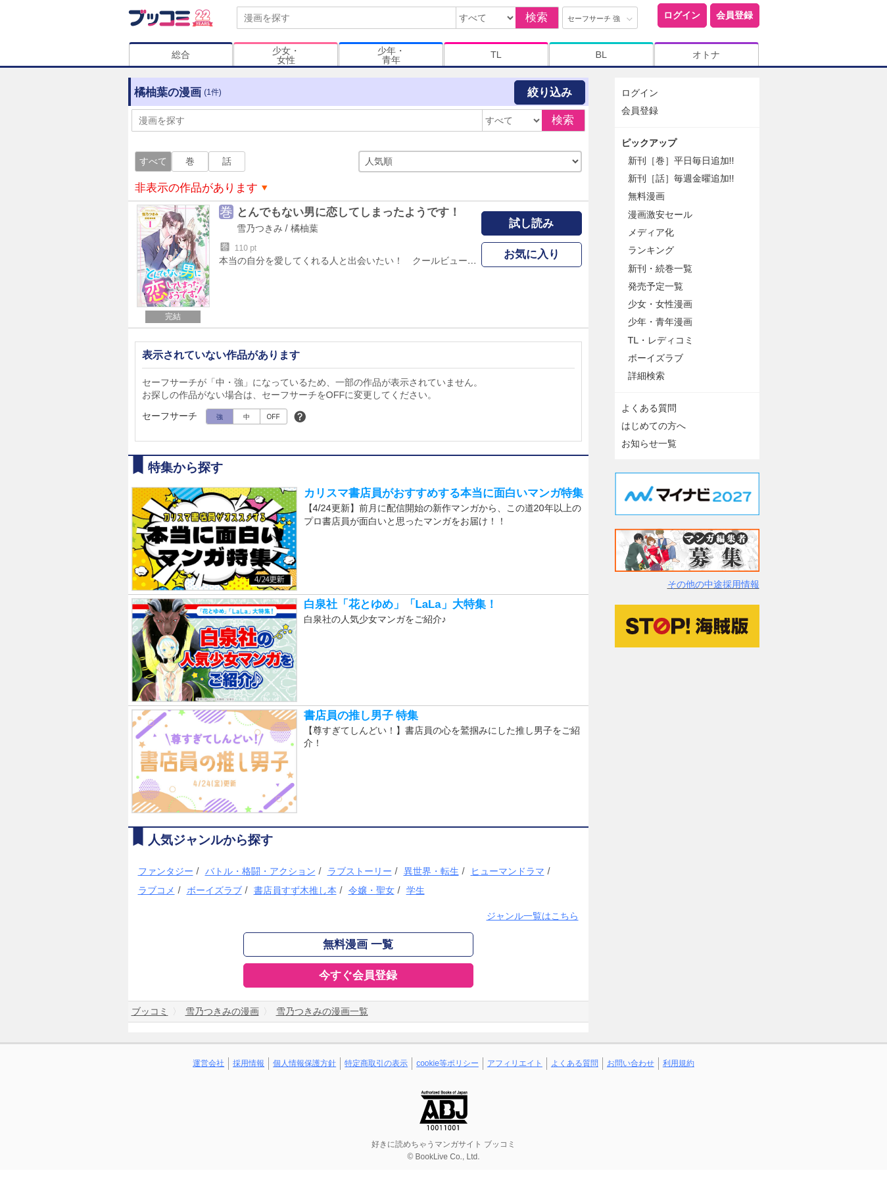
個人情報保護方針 (304, 1063)
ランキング (651, 250)
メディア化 (651, 232)
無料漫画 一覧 (358, 944)
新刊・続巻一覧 (660, 268)
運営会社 (208, 1063)
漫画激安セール (660, 214)
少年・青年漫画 (660, 321)
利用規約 (678, 1063)
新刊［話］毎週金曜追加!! (681, 178)
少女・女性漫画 (660, 304)
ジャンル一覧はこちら (533, 916)
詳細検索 (646, 375)
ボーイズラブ (214, 890)
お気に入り (532, 254)
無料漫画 (646, 196)
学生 (415, 890)
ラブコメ (156, 890)
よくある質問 (649, 408)
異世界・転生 (431, 871)
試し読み (531, 223)
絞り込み (549, 92)
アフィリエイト (514, 1063)
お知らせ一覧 (649, 443)
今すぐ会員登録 (358, 975)
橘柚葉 (304, 228)
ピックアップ (649, 143)
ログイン (681, 15)
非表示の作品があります (196, 188)
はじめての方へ (653, 425)
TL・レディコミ (661, 340)
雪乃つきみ (260, 228)
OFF (273, 416)
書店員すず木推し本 (295, 890)
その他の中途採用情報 (713, 584)
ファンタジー (165, 871)
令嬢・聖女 (371, 890)
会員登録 (734, 15)
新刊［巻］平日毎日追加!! (681, 160)
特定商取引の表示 (376, 1063)
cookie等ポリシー (447, 1063)
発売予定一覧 (655, 286)
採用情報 (248, 1063)
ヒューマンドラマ (507, 871)
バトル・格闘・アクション (260, 871)
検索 (536, 17)
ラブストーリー (359, 871)
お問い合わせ (630, 1063)
